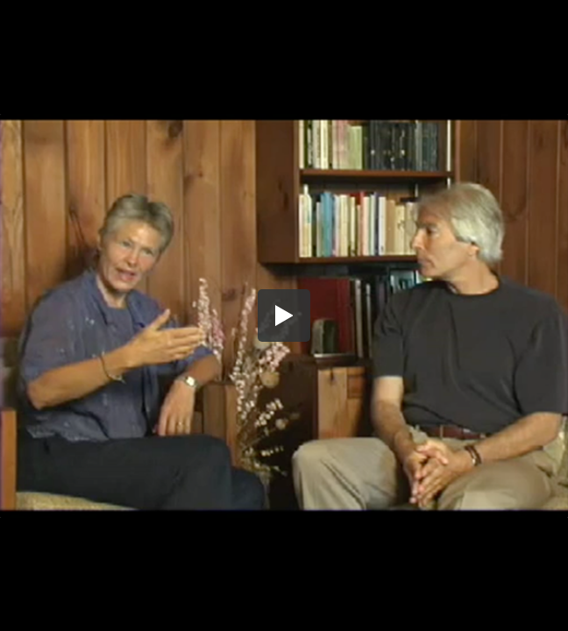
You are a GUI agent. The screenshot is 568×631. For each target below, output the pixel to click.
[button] (284, 315)
